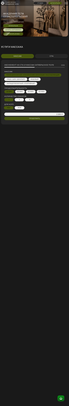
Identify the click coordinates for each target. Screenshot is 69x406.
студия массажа (10, 2)
